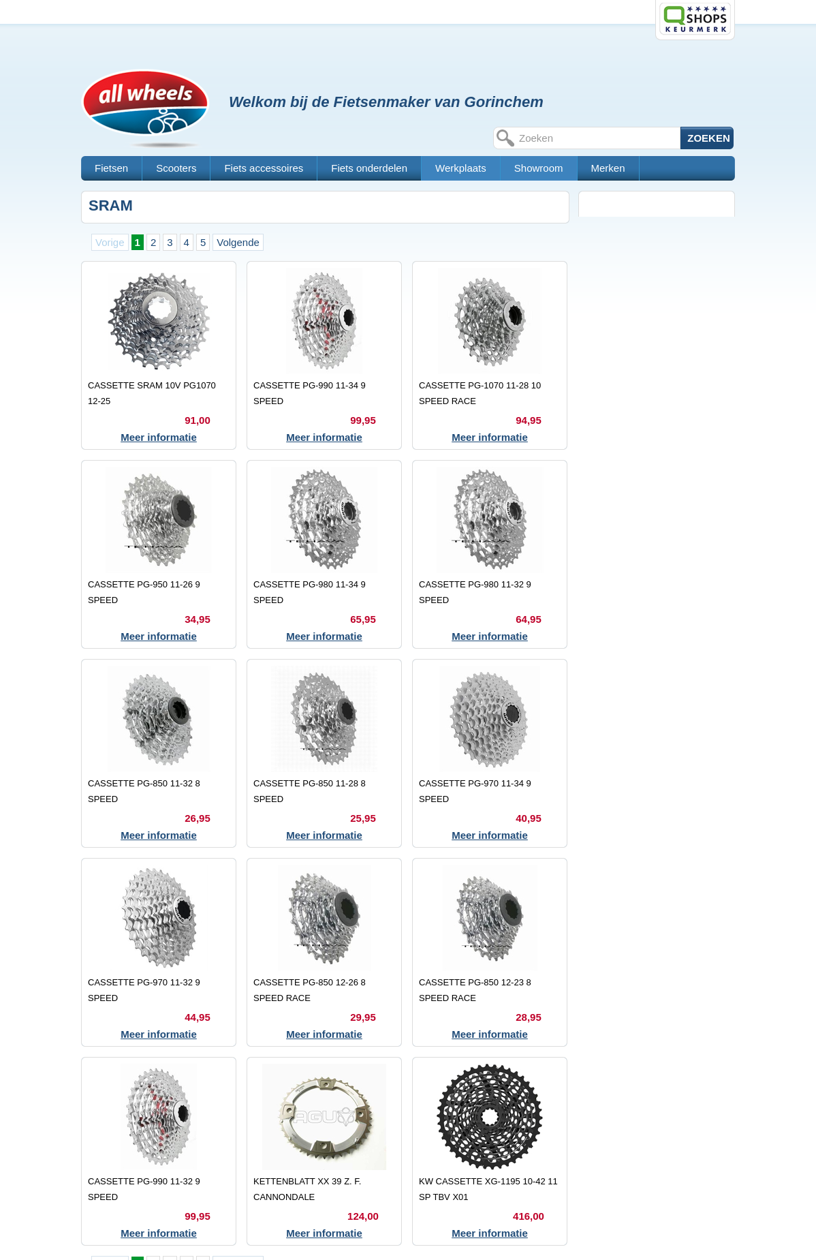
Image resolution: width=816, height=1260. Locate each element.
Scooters (176, 168)
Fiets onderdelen (369, 168)
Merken (608, 168)
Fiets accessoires (263, 168)
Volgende (238, 242)
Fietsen (111, 168)
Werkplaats (460, 168)
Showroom (538, 168)
